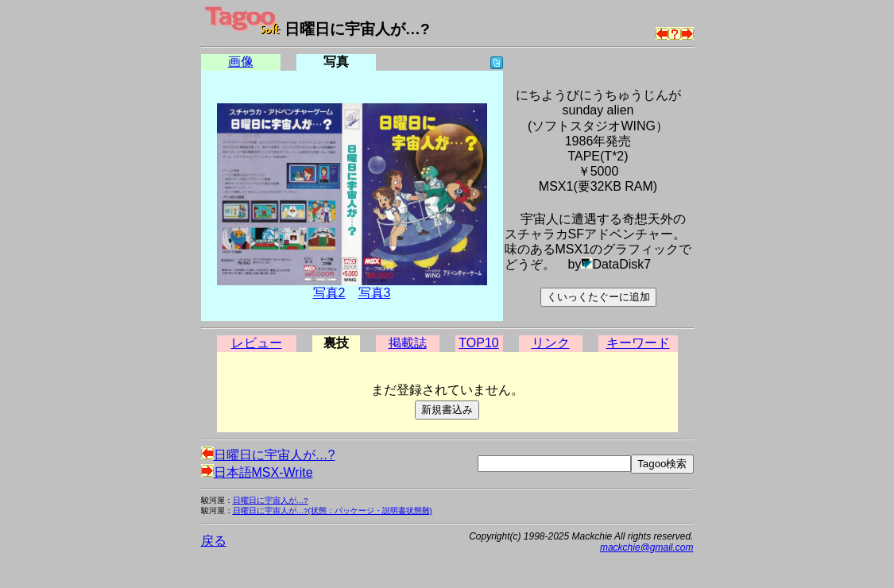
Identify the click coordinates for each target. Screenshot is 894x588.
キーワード (638, 343)
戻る (213, 540)
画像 (240, 61)
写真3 (374, 293)
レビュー (256, 343)
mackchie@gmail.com (647, 547)
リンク (551, 343)
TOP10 (478, 343)
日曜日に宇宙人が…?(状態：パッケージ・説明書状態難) (332, 510)
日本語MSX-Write (257, 472)
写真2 (329, 293)
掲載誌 (408, 343)
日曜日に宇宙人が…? (268, 455)
